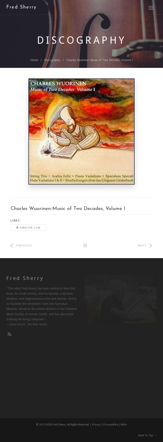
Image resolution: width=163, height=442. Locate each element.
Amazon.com (28, 227)
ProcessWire (110, 424)
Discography (52, 60)
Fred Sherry (21, 7)
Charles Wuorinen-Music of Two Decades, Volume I (99, 60)
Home (34, 60)
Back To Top (147, 435)
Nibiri (124, 424)
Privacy (96, 424)
